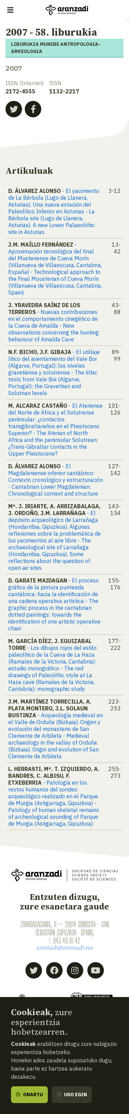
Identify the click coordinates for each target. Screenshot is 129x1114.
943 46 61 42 (66, 940)
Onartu (29, 1094)
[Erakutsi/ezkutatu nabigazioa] (10, 10)
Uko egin (72, 1094)
